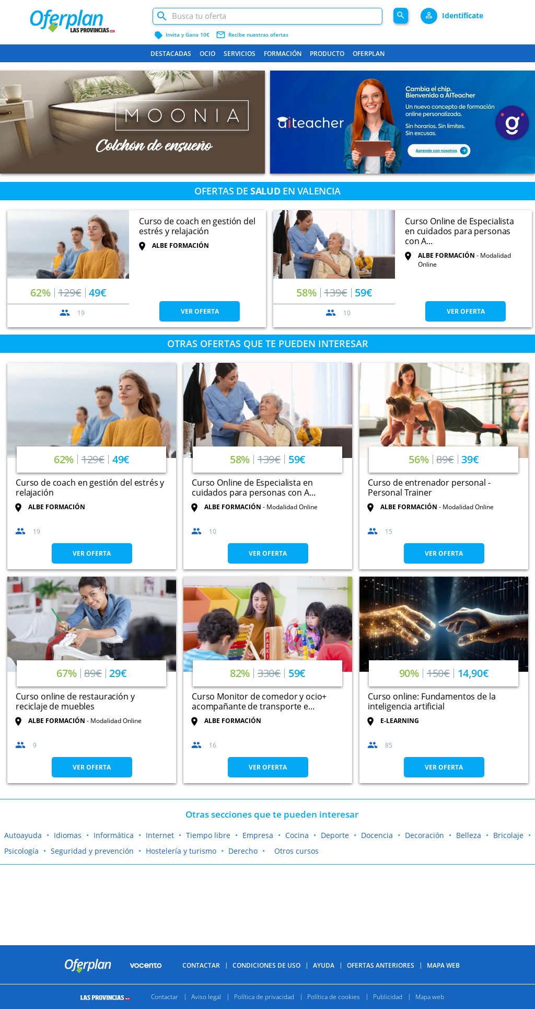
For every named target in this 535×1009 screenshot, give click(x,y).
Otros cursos (296, 851)
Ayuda (323, 965)
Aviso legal (206, 996)
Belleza (468, 835)
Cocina (297, 835)
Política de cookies (333, 996)
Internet (160, 835)
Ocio (207, 53)
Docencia (377, 835)
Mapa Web (443, 965)
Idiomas (68, 835)
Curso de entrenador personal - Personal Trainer (429, 487)
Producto (327, 53)
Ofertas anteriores (380, 965)
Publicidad (387, 996)
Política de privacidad (264, 996)
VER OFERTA (200, 311)
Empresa (257, 835)
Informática (114, 835)
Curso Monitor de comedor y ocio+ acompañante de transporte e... (259, 701)
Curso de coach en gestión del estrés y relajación (197, 226)
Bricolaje (508, 835)
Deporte (335, 835)
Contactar (201, 965)
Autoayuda (23, 835)
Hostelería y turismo (181, 851)
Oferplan (369, 53)
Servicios (239, 53)
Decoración (424, 835)
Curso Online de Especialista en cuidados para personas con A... (459, 231)
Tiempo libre (208, 835)
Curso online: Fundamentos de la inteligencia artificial (431, 701)
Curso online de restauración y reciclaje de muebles (75, 701)
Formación (282, 53)
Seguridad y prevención (92, 851)
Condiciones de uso (266, 965)
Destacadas (170, 53)
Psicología (21, 851)
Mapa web (429, 996)
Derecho (243, 851)
